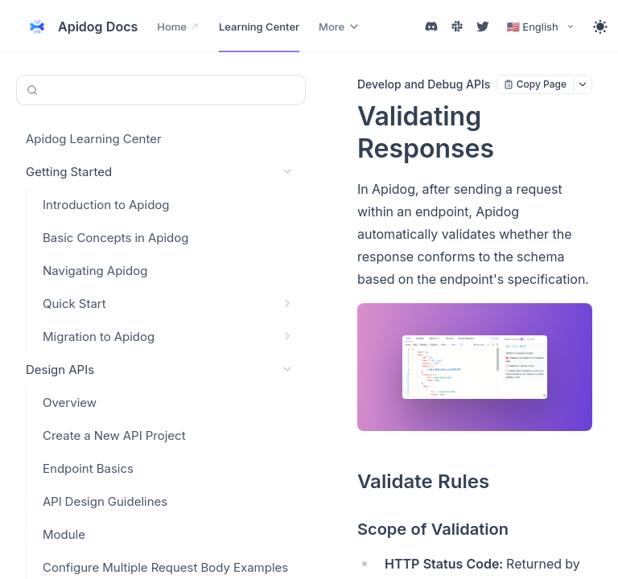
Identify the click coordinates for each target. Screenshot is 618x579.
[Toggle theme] (600, 26)
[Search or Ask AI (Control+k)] (161, 90)
